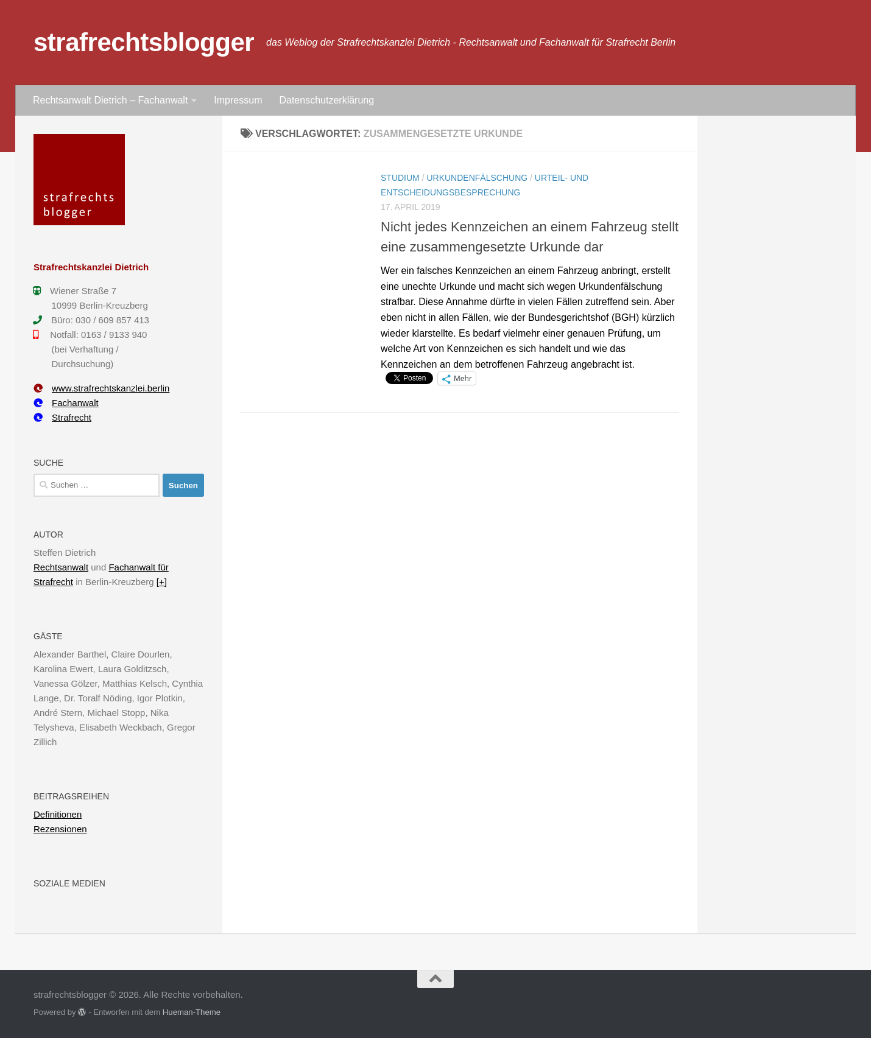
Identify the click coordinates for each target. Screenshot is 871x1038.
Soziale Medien (69, 883)
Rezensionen (60, 829)
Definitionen (58, 814)
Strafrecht (62, 417)
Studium (400, 178)
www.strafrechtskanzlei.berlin (101, 388)
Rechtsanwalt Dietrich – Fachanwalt (110, 100)
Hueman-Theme (191, 1012)
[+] (162, 582)
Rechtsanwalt (61, 567)
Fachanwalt (66, 403)
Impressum (238, 100)
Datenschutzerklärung (326, 100)
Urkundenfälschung (476, 178)
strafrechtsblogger (144, 42)
